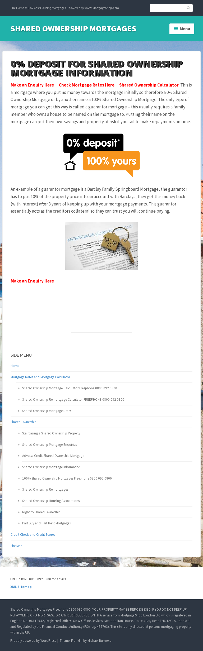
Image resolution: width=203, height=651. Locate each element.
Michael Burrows (99, 640)
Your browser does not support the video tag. (33, 295)
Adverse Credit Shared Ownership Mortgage (53, 455)
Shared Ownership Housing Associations (51, 501)
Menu (185, 28)
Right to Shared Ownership (41, 512)
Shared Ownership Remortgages (45, 489)
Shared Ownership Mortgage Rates (46, 411)
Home (15, 365)
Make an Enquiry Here (32, 85)
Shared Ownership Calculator (149, 85)
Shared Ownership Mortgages (73, 28)
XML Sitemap (21, 587)
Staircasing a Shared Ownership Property (51, 433)
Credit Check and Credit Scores (33, 534)
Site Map (16, 546)
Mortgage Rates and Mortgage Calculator (40, 377)
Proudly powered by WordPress (33, 640)
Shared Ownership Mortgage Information (51, 467)
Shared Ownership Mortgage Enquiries (49, 444)
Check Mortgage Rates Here (86, 85)
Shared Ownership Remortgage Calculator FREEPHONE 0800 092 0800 (73, 399)
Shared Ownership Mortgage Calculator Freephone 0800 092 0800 (69, 388)
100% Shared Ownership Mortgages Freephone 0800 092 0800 (67, 478)
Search (189, 8)
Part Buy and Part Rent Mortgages (46, 523)
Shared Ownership (23, 422)
